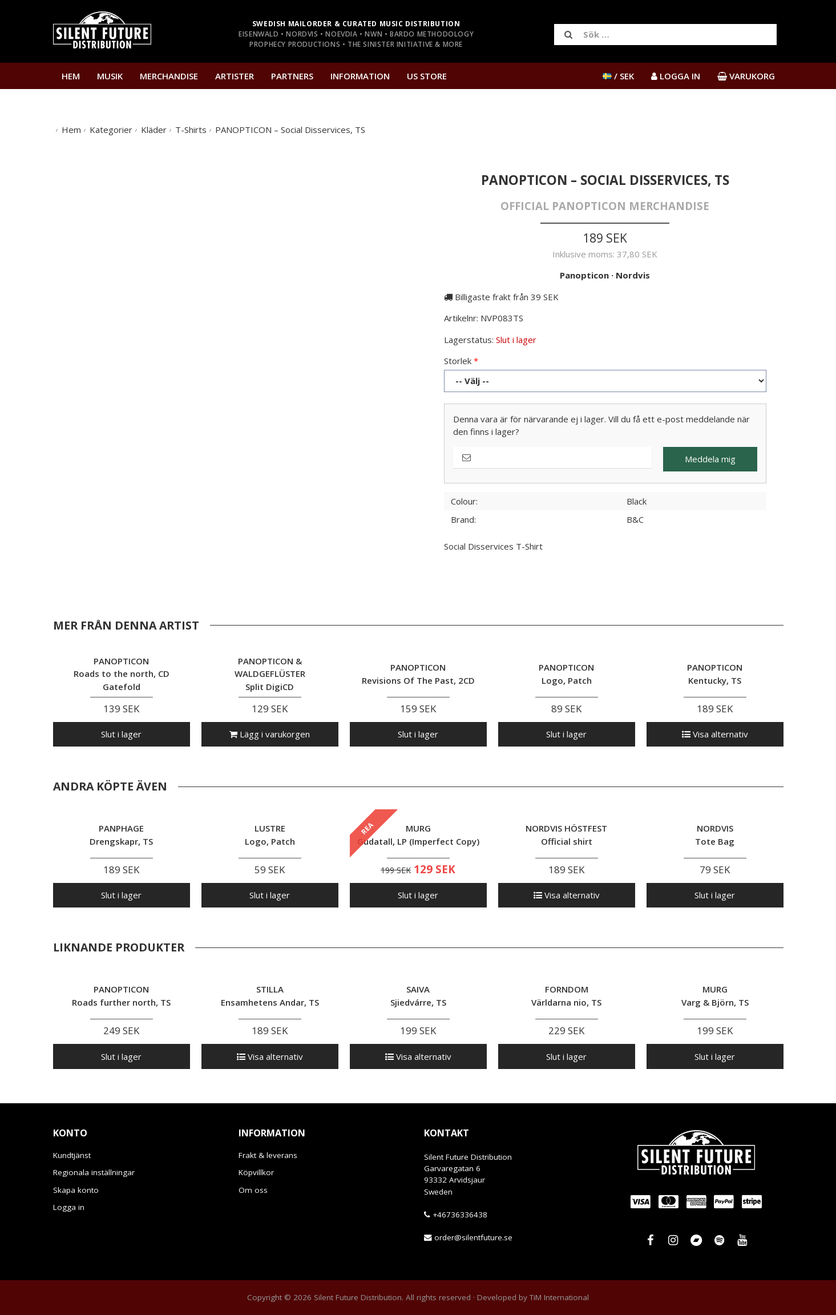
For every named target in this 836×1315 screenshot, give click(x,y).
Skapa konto (76, 1190)
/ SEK (618, 76)
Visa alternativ (715, 734)
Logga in (68, 1207)
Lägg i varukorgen (269, 734)
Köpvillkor (256, 1172)
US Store (427, 76)
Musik (110, 76)
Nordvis (633, 275)
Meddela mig (710, 459)
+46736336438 (460, 1214)
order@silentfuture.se (473, 1237)
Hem (71, 76)
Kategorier (111, 129)
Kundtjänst (72, 1155)
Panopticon (584, 275)
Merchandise (169, 76)
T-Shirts (191, 129)
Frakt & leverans (268, 1155)
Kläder (154, 129)
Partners (292, 76)
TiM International (559, 1297)
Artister (234, 76)
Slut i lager (121, 734)
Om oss (253, 1190)
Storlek (457, 360)
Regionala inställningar (94, 1172)
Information (360, 76)
